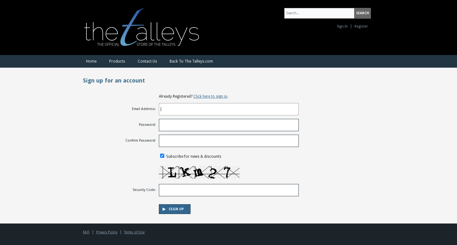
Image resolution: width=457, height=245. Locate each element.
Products (117, 61)
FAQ (86, 232)
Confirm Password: (140, 140)
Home (91, 61)
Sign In (342, 26)
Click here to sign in (210, 96)
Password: (147, 125)
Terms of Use (134, 232)
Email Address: (144, 109)
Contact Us (147, 61)
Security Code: (144, 190)
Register (361, 26)
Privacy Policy (106, 232)
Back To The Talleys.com (191, 61)
